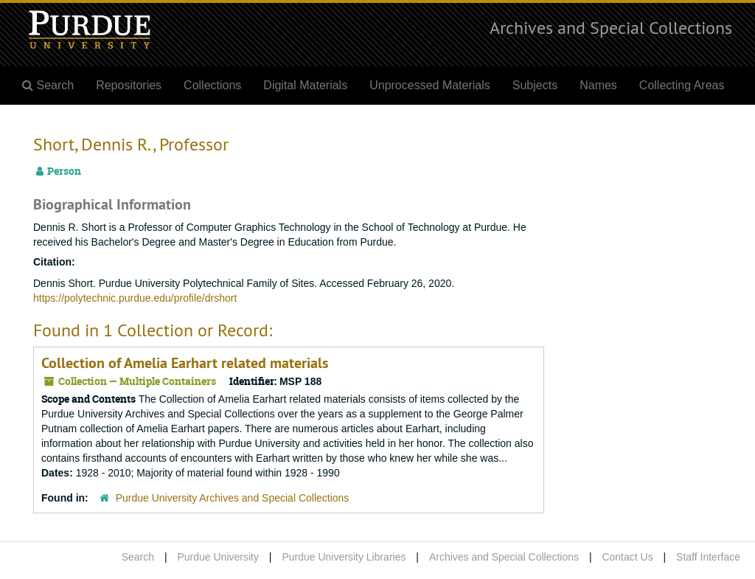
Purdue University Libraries (344, 557)
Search (138, 557)
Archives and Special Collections (611, 27)
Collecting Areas (682, 85)
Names (598, 85)
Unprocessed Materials (429, 85)
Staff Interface (708, 557)
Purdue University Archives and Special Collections (232, 498)
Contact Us (627, 557)
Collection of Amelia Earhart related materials (184, 362)
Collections (212, 85)
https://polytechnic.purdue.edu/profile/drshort (135, 298)
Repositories (128, 85)
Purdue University (218, 557)
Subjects (534, 85)
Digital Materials (305, 85)
